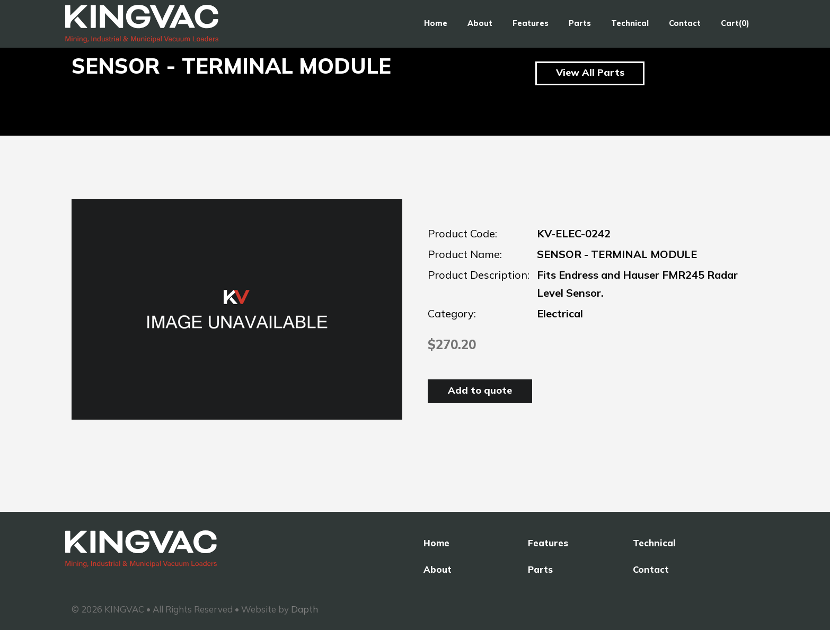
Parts (580, 23)
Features (531, 23)
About (479, 23)
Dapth (304, 609)
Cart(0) (735, 23)
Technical (630, 23)
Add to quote (480, 390)
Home (435, 23)
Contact (685, 23)
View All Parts (590, 72)
